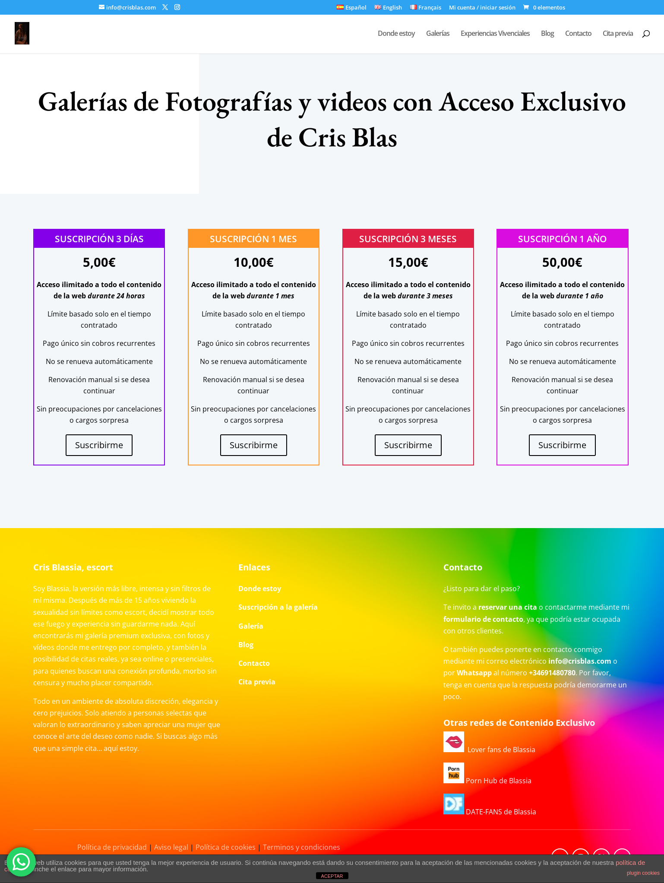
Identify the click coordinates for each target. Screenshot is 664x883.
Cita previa (618, 34)
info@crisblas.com (579, 661)
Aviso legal (171, 847)
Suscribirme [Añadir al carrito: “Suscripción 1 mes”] (254, 445)
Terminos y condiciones (301, 847)
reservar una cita (507, 607)
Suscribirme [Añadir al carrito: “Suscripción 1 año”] (562, 445)
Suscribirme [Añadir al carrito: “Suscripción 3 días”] (99, 445)
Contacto (578, 34)
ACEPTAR (332, 876)
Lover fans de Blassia (489, 749)
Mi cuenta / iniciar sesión (482, 8)
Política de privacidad (112, 847)
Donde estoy (396, 34)
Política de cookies (226, 847)
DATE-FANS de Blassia (489, 812)
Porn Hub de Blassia (487, 780)
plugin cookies (643, 873)
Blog (547, 34)
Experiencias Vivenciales (495, 34)
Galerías (437, 34)
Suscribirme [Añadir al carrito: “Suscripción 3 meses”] (408, 445)
